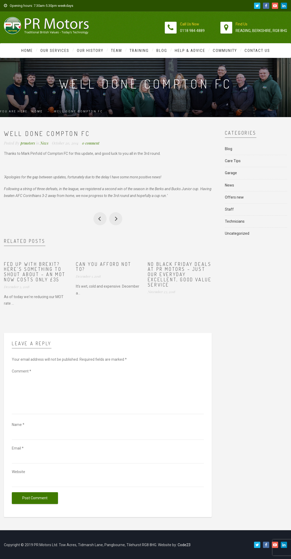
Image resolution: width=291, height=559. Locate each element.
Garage (231, 173)
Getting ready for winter (100, 218)
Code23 (184, 545)
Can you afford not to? (103, 266)
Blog (161, 50)
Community (225, 50)
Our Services (54, 50)
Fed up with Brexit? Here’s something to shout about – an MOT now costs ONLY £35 (35, 271)
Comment (21, 371)
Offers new (234, 197)
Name (18, 425)
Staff (229, 209)
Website (18, 472)
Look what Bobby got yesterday (115, 218)
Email (18, 448)
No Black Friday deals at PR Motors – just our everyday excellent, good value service (180, 274)
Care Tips (233, 161)
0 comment (90, 143)
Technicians (235, 221)
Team (116, 50)
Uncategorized (237, 233)
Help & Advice (190, 50)
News (44, 143)
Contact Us (257, 50)
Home (27, 50)
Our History (90, 50)
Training (139, 50)
